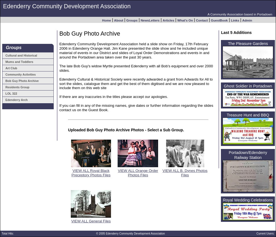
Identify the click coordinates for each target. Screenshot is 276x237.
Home (106, 20)
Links (235, 20)
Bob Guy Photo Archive (22, 80)
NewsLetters (150, 20)
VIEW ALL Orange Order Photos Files (138, 171)
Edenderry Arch (17, 100)
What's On (185, 20)
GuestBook (219, 20)
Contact (202, 20)
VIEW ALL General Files (91, 219)
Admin (247, 20)
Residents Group (17, 87)
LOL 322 (11, 93)
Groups (132, 20)
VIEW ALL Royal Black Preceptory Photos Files (91, 171)
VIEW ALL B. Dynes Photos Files (185, 171)
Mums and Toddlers (19, 61)
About (118, 20)
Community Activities (21, 74)
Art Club (11, 68)
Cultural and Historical (21, 55)
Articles (168, 20)
